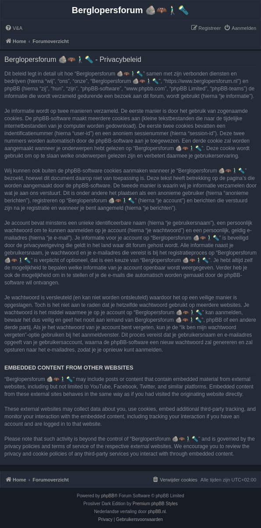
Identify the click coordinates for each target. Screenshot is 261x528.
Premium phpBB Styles (155, 503)
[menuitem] (13, 28)
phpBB (107, 495)
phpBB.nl (157, 511)
